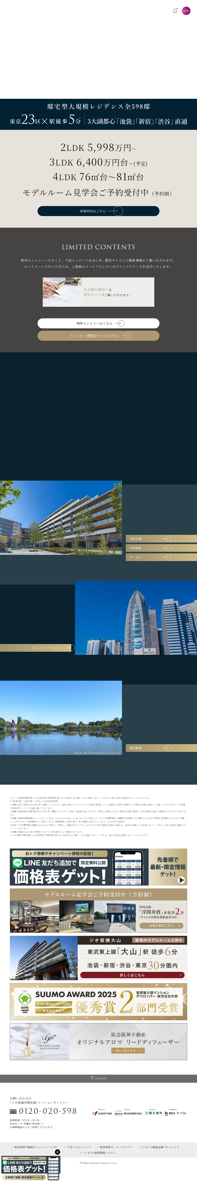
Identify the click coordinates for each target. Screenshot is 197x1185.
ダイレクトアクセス (38, 664)
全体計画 (153, 551)
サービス (153, 577)
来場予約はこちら (101, 214)
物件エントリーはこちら (100, 331)
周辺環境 (153, 764)
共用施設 (153, 564)
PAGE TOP (98, 1095)
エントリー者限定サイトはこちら (100, 349)
